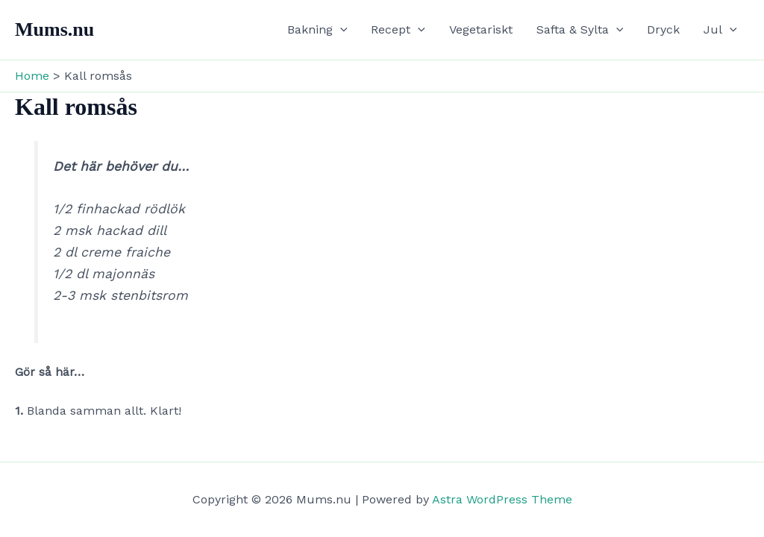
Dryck (663, 29)
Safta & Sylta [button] (580, 30)
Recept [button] (398, 30)
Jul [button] (720, 30)
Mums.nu (54, 29)
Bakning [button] (317, 30)
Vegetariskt (481, 29)
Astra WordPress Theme (502, 499)
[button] (340, 30)
